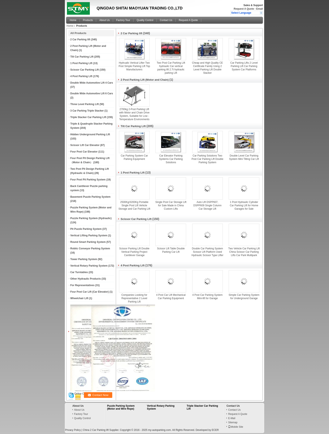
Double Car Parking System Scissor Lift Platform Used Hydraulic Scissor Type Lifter (207, 252)
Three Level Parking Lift (84, 104)
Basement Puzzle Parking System (90, 196)
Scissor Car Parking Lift (84, 69)
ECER (215, 430)
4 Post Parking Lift (81, 76)
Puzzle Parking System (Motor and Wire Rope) (121, 407)
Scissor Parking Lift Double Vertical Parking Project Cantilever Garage (134, 252)
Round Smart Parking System (88, 242)
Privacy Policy (73, 430)
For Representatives (82, 285)
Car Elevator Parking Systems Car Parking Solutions (171, 159)
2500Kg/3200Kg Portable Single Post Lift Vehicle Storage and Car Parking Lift (134, 205)
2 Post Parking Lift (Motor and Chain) (145, 79)
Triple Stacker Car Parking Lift (88, 117)
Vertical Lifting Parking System (88, 235)
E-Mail (231, 418)
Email (259, 8)
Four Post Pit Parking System (88, 179)
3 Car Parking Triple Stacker (87, 110)
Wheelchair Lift (79, 298)
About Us (104, 20)
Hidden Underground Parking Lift (90, 134)
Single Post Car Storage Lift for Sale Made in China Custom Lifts (170, 205)
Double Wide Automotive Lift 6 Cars (91, 93)
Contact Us (166, 20)
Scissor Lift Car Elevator (84, 145)
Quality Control (145, 20)
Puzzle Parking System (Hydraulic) (91, 218)
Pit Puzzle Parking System (86, 229)
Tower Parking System (83, 259)
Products (88, 20)
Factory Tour (123, 20)
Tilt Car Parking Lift (81, 56)
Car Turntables (79, 272)
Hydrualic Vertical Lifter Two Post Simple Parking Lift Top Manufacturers (134, 66)
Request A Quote (244, 8)
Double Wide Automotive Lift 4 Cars (91, 82)
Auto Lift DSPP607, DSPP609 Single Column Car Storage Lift (207, 205)
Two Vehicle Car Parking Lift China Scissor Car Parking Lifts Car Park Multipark (244, 252)
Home (73, 20)
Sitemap (232, 422)
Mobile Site (235, 426)
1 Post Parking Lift (81, 63)
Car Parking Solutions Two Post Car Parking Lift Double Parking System (207, 159)
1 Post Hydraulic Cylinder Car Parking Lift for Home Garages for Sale (244, 205)
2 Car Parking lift (80, 39)
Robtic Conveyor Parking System (90, 248)
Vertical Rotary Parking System (88, 265)
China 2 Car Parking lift (95, 430)
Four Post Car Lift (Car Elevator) (89, 291)
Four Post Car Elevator (84, 151)
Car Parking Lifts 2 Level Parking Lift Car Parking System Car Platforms (244, 66)
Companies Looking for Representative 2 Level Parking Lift (134, 298)
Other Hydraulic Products (85, 278)
